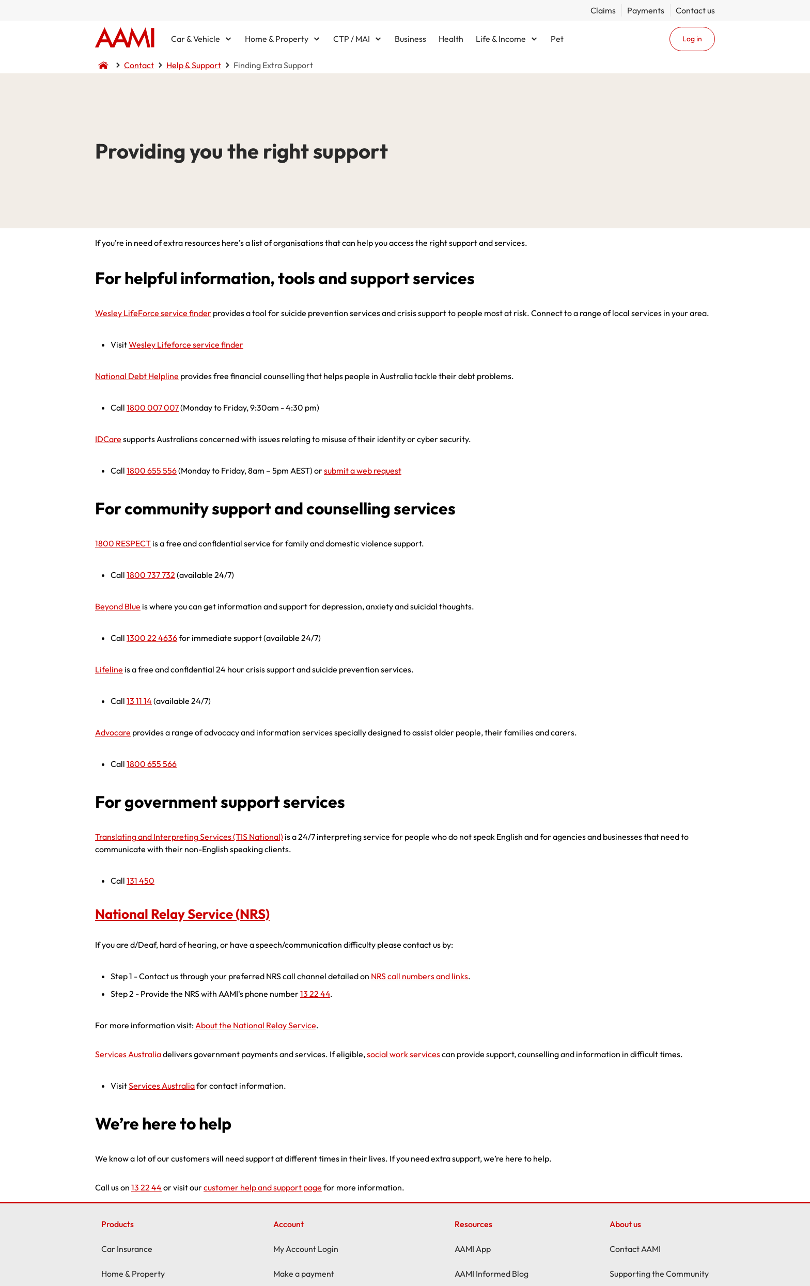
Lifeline (109, 669)
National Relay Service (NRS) (182, 913)
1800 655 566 (152, 764)
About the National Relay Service (255, 1025)
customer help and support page (263, 1187)
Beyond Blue (118, 606)
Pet (557, 39)
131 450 (140, 880)
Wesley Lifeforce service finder (186, 344)
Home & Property (276, 39)
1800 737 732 (151, 575)
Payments (645, 10)
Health (451, 39)
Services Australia (128, 1054)
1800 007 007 (153, 407)
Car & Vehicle (195, 39)
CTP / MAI (351, 39)
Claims (603, 10)
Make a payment (303, 1273)
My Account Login (305, 1249)
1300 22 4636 (152, 638)
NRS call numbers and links (419, 976)
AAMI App (473, 1249)
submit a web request (362, 470)
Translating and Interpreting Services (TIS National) (189, 837)
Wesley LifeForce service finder (153, 313)
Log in (692, 38)
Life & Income (501, 39)
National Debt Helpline (137, 376)
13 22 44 (315, 994)
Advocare (113, 732)
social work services (403, 1054)
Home (124, 39)
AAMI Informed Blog (491, 1273)
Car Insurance (126, 1249)
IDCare (108, 439)
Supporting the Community (659, 1273)
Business (410, 39)
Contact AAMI (635, 1249)
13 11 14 (139, 701)
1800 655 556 (152, 470)
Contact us (695, 10)
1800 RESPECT (123, 543)
